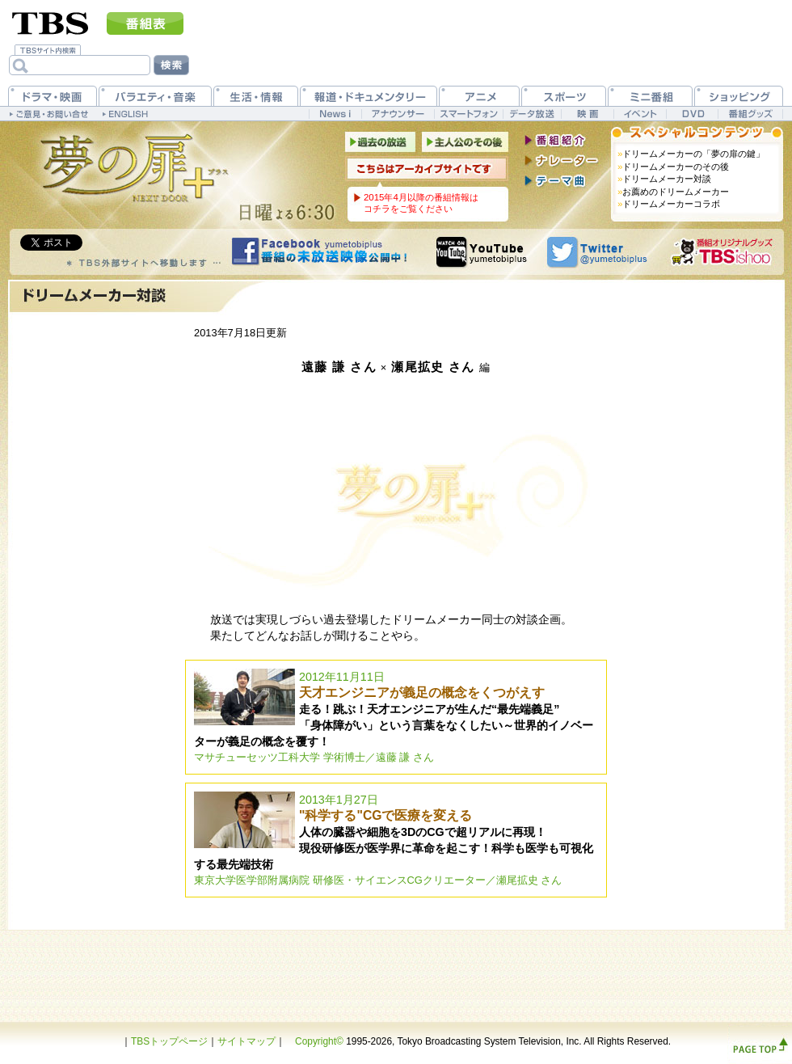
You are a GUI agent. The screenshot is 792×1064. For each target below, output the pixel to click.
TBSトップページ (169, 1041)
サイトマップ (246, 1041)
